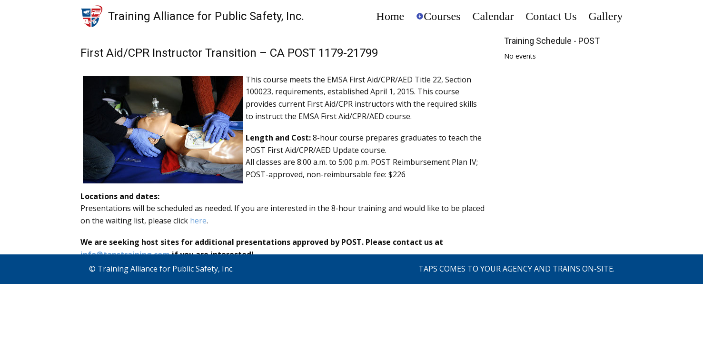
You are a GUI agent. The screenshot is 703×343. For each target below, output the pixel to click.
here (198, 220)
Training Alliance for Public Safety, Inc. (206, 16)
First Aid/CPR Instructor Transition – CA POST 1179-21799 (229, 53)
